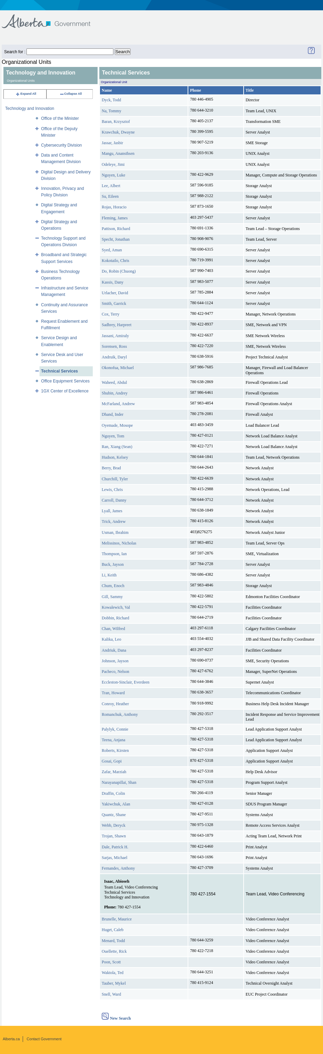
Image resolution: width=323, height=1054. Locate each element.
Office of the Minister (60, 118)
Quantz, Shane (114, 814)
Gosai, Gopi (112, 761)
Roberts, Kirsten (115, 750)
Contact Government (44, 1039)
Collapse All (70, 93)
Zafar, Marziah (114, 771)
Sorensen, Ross (114, 346)
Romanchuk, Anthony (120, 714)
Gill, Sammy (112, 596)
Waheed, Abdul (114, 382)
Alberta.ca (11, 1039)
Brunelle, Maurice (117, 919)
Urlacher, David (115, 292)
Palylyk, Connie (115, 729)
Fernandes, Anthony (118, 868)
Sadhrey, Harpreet (117, 324)
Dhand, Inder (112, 414)
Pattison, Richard (116, 228)
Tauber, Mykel (114, 983)
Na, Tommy (111, 110)
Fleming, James (114, 218)
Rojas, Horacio (114, 207)
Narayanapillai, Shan (119, 782)
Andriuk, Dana (114, 650)
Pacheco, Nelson (115, 671)
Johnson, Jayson (115, 660)
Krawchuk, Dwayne (118, 132)
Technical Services (59, 371)
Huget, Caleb (112, 929)
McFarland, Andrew (118, 403)
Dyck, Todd (111, 100)
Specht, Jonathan (116, 239)
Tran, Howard (113, 692)
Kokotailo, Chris (115, 260)
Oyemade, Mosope (117, 425)
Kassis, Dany (112, 282)
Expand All (25, 93)
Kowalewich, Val (116, 607)
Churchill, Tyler (115, 479)
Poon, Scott (111, 962)
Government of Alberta (51, 18)
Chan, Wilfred (113, 628)
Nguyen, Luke (113, 175)
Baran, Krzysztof (116, 121)
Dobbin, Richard (115, 618)
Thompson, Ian (114, 553)
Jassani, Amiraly (115, 335)
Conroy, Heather (115, 703)
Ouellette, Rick (114, 951)
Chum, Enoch (113, 585)
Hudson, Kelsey (115, 457)
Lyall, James (112, 510)
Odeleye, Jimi (113, 164)
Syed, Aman (112, 250)
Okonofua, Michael (118, 367)
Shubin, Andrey (114, 393)
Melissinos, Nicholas (119, 543)
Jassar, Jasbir (112, 142)
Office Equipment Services (65, 381)
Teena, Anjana (113, 739)
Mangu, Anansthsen (118, 153)
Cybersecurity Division (61, 145)
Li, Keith (109, 575)
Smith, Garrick (114, 303)
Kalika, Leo (111, 639)
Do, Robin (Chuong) (119, 271)
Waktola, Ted (112, 972)
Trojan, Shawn (114, 836)
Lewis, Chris (112, 489)
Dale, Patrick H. (115, 847)
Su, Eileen (110, 196)
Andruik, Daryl (114, 357)
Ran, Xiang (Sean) (117, 446)
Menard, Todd (113, 940)
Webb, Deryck (113, 825)
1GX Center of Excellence (65, 391)
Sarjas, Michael (114, 857)
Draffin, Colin (113, 793)
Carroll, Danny (114, 500)
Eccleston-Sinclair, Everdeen (125, 682)
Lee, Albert (111, 185)
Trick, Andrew (114, 521)
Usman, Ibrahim (115, 532)
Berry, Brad (111, 468)
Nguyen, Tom (113, 436)
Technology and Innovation (29, 108)
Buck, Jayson (113, 564)
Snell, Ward (111, 994)
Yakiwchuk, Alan (116, 804)
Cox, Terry (111, 314)
